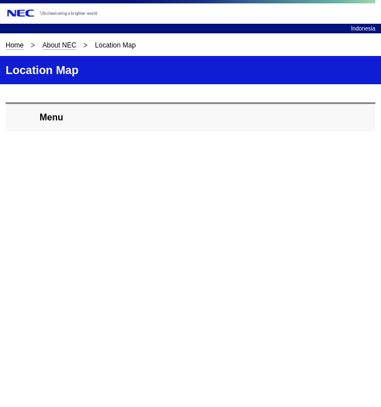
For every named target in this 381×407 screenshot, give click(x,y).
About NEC (59, 45)
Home (15, 45)
